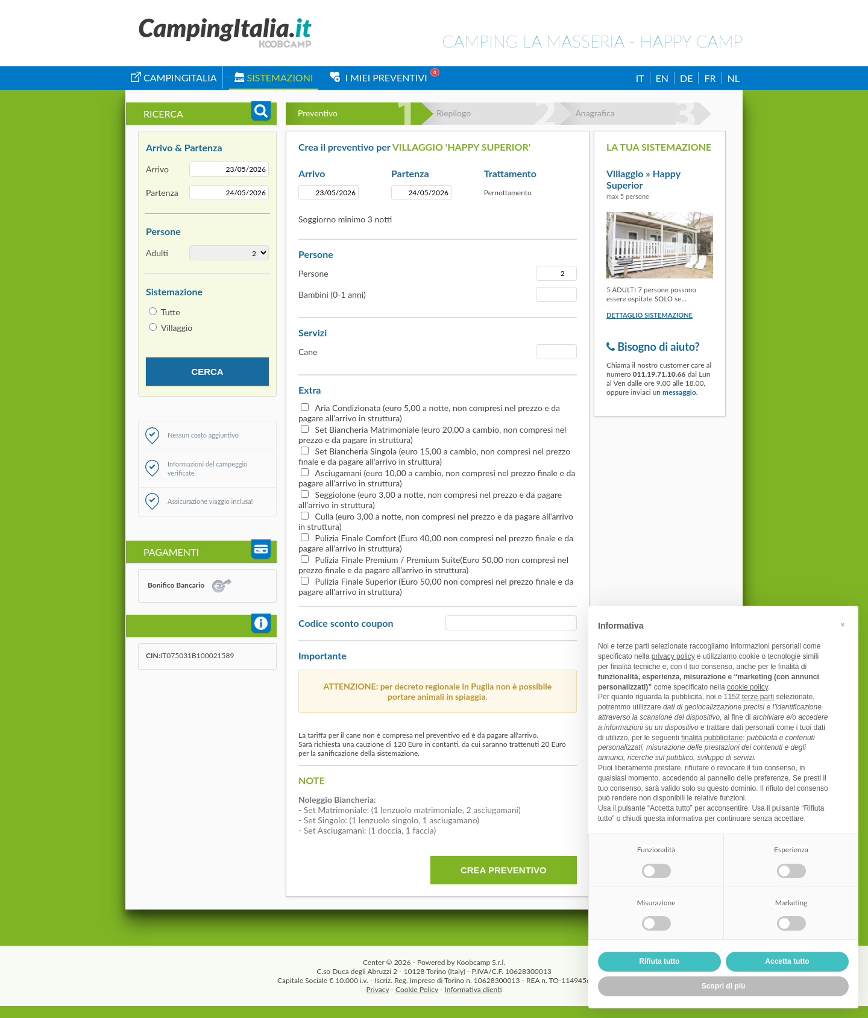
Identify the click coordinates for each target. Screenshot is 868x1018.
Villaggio (176, 327)
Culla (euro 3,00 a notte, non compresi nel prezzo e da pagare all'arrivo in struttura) (435, 521)
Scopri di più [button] (724, 986)
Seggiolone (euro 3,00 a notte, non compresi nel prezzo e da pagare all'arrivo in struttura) (430, 499)
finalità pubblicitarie (712, 738)
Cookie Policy (416, 989)
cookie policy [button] (747, 687)
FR (709, 78)
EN (662, 78)
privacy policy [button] (673, 656)
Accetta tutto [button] (787, 961)
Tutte (170, 312)
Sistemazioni (273, 77)
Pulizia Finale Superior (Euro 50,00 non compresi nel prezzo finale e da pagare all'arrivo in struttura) (435, 586)
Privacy (377, 989)
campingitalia (174, 77)
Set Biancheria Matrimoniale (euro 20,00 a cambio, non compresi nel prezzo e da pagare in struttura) (432, 434)
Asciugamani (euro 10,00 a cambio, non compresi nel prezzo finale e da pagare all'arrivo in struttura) (436, 478)
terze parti (758, 697)
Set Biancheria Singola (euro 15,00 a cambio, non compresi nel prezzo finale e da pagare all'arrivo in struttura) (434, 456)
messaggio (679, 392)
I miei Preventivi (378, 77)
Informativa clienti (473, 989)
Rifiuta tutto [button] (659, 961)
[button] (842, 625)
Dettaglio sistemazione (649, 315)
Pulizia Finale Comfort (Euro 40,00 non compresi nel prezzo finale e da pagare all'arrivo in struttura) (435, 543)
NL (734, 78)
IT (640, 78)
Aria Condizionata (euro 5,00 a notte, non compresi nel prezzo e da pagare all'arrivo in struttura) (429, 413)
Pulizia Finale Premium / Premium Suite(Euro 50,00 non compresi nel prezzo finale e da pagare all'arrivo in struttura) (433, 565)
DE (686, 78)
